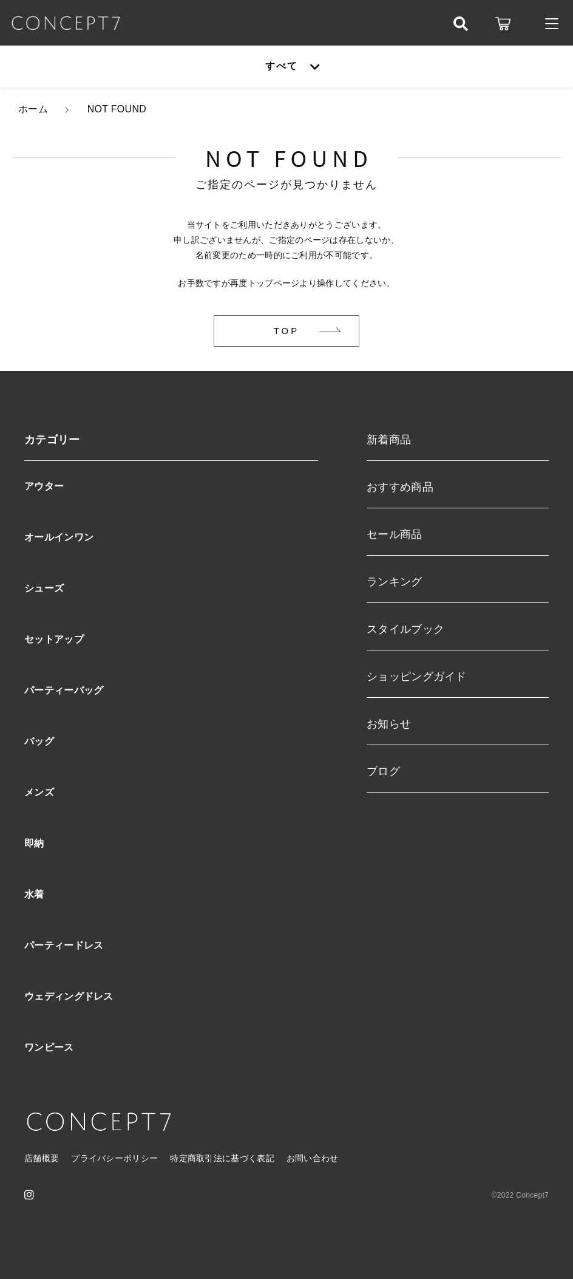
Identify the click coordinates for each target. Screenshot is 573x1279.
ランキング (394, 582)
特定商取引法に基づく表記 (222, 1158)
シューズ (44, 588)
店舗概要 (41, 1158)
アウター (44, 486)
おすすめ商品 (400, 487)
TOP (287, 331)
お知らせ (389, 724)
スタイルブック (405, 629)
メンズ (39, 792)
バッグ (39, 741)
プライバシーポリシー (114, 1158)
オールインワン (58, 537)
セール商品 (394, 534)
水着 (34, 894)
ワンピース (49, 1047)
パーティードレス (63, 945)
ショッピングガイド (417, 676)
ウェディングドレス (69, 996)
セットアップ (54, 639)
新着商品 (389, 440)
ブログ (383, 771)
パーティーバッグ (63, 690)
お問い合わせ (312, 1158)
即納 (34, 843)
